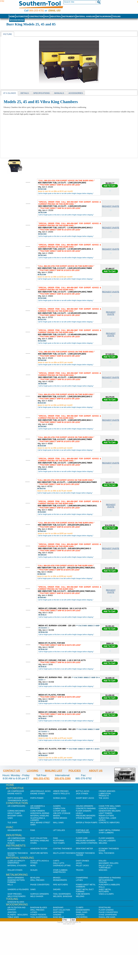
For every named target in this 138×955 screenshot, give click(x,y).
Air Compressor (16, 791)
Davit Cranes (82, 861)
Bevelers (35, 878)
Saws (10, 818)
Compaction (59, 808)
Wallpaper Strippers (86, 843)
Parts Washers (15, 798)
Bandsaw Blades (16, 902)
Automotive (22, 16)
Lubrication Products (105, 795)
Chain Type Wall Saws (109, 806)
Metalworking (103, 16)
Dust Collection (38, 838)
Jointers (12, 912)
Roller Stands (15, 870)
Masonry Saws (15, 816)
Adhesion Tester (38, 849)
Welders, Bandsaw (62, 896)
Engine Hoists (15, 794)
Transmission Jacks (17, 800)
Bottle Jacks (82, 791)
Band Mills (58, 917)
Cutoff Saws (59, 811)
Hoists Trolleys (61, 794)
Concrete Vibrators (109, 823)
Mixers (56, 816)
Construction (36, 16)
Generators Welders (110, 811)
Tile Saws (12, 823)
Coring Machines (16, 811)
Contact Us (11, 770)
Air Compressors (16, 806)
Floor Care (82, 838)
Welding (103, 843)
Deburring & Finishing (110, 878)
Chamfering (82, 878)
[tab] (7, 34)
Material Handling (86, 16)
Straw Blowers (84, 818)
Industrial (55, 16)
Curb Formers (37, 811)
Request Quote (110, 206)
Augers (57, 806)
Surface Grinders (39, 894)
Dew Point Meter (84, 849)
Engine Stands (37, 794)
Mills (10, 885)
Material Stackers (17, 866)
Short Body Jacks (85, 798)
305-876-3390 (62, 778)
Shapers (80, 915)
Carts (56, 861)
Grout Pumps (14, 813)
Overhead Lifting (62, 866)
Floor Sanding (106, 910)
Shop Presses (15, 894)
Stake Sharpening (108, 915)
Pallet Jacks (82, 866)
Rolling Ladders (107, 841)
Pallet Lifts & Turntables (105, 867)
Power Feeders (38, 915)
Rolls (102, 887)
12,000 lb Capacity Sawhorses (16, 862)
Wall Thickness (106, 853)
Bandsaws (58, 907)
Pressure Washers (85, 816)
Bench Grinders (16, 878)
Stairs (33, 843)
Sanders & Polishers (18, 889)
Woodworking (16, 20)
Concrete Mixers (107, 808)
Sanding (57, 915)
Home (12, 16)
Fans (32, 830)
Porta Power (37, 798)
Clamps (79, 907)
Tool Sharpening (39, 917)
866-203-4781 (36, 10)
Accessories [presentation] (76, 93)
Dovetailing (105, 907)
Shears (56, 889)
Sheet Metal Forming (109, 830)
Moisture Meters (39, 853)
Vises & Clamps (106, 894)
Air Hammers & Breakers (37, 807)
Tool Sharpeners (62, 894)
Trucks (79, 870)
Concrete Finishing (86, 808)
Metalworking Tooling (106, 881)
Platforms (58, 841)
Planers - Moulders (18, 915)
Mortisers (58, 912)
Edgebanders (83, 910)
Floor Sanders (83, 811)
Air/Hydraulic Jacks (40, 791)
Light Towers (105, 813)
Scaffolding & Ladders (37, 819)
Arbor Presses (61, 791)
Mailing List (53, 770)
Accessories (14, 849)
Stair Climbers (106, 833)
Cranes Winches (107, 791)
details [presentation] (25, 93)
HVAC (46, 16)
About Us (95, 770)
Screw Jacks (59, 798)
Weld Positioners (17, 896)
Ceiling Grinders (84, 806)
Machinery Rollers (108, 863)
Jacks (79, 863)
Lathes (79, 880)
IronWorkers (60, 880)
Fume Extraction (16, 841)
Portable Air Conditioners (83, 831)
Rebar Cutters (106, 816)
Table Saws (13, 917)
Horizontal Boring (39, 813)
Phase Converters (39, 885)
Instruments (68, 16)
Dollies (102, 861)
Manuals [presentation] (59, 93)
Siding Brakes (60, 818)
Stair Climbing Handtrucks (60, 871)
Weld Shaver (36, 896)
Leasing (32, 770)
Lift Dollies (59, 830)
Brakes (56, 878)
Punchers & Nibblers (109, 885)
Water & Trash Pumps (86, 823)
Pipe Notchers (60, 885)
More (33, 866)
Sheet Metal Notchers (105, 890)
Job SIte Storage (61, 813)
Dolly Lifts (58, 863)
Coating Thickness (62, 849)
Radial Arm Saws (107, 917)
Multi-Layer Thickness (64, 853)
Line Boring (81, 917)
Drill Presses (37, 880)
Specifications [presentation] (41, 93)
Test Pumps (58, 843)
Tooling (116, 16)
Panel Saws (81, 912)
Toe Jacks (104, 798)
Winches (103, 870)
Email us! (54, 10)
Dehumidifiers (15, 830)
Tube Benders (83, 894)
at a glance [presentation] (9, 93)
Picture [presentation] (7, 34)
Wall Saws (58, 823)
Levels (79, 813)
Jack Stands (82, 794)
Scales (11, 843)
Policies (75, 770)
